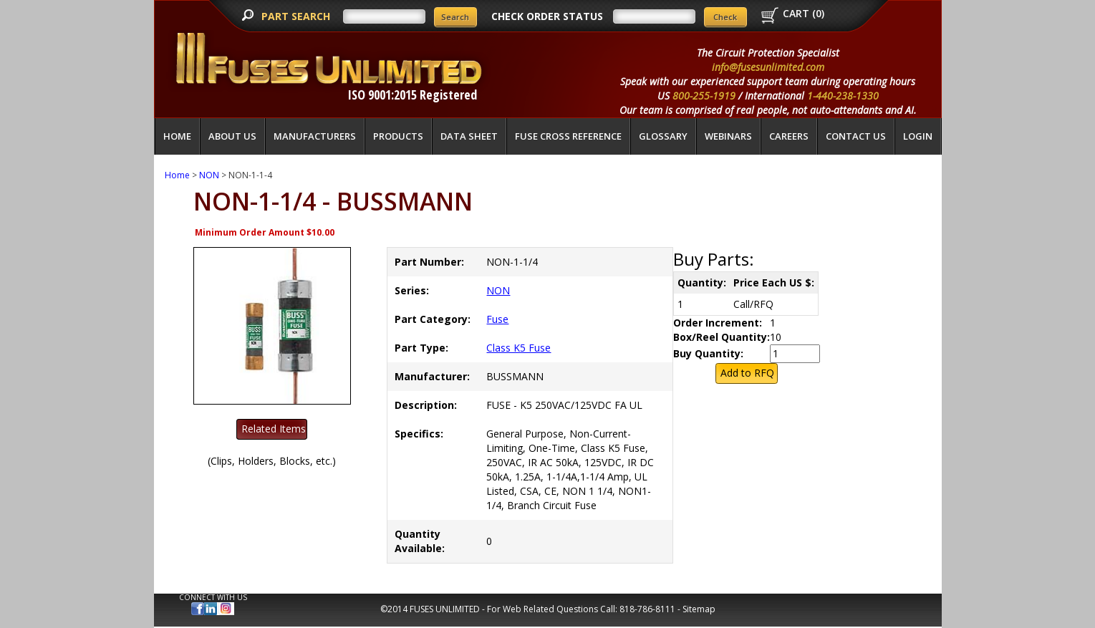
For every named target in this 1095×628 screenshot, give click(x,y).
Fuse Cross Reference (568, 136)
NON (209, 175)
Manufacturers (315, 136)
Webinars (728, 136)
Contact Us (856, 136)
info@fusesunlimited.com (768, 67)
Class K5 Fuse (518, 347)
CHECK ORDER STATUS (547, 16)
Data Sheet (469, 136)
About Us (232, 136)
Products (398, 136)
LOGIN (917, 136)
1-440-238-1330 (843, 95)
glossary (663, 136)
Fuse (497, 319)
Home (177, 136)
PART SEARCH (297, 16)
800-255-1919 (703, 95)
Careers (789, 136)
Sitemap (698, 609)
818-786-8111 (647, 609)
